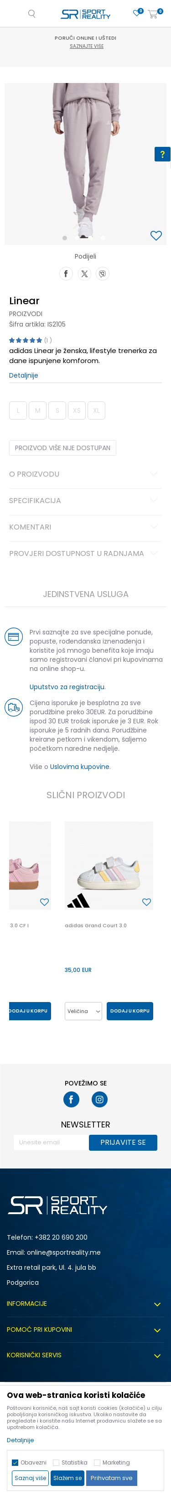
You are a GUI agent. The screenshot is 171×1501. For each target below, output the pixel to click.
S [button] (57, 410)
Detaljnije (23, 375)
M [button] (38, 410)
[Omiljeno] (136, 13)
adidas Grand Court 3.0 (96, 925)
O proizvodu (85, 474)
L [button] (18, 410)
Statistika (75, 1462)
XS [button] (77, 410)
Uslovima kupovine (79, 766)
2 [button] (79, 240)
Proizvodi (25, 314)
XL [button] (96, 410)
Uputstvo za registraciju (67, 686)
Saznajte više (87, 46)
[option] (85, 164)
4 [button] (105, 240)
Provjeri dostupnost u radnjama (85, 554)
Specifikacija (85, 501)
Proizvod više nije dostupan (62, 447)
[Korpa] (152, 15)
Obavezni (34, 1462)
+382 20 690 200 (61, 1237)
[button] (157, 236)
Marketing (116, 1462)
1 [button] (66, 240)
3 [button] (92, 240)
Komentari (85, 527)
